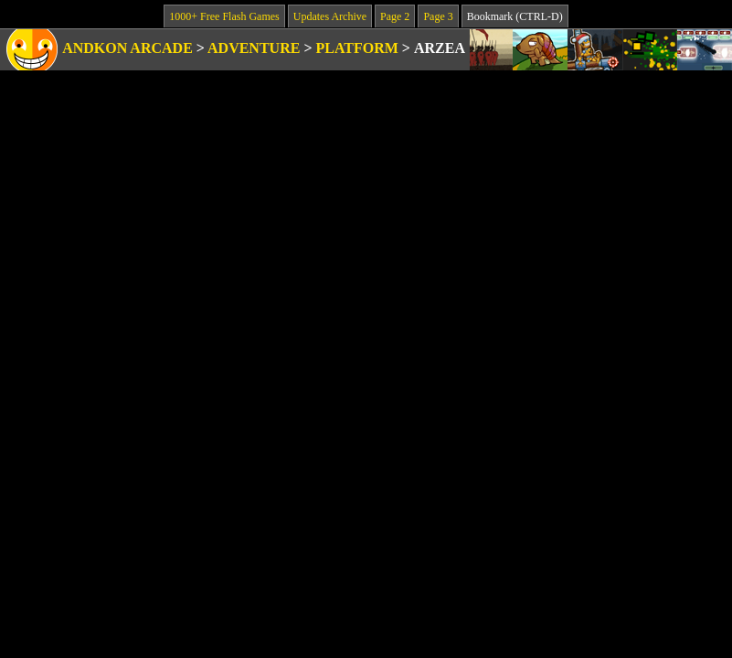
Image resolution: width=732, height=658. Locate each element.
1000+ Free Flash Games (224, 16)
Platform (357, 48)
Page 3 (437, 16)
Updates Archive (329, 16)
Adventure (253, 48)
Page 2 (394, 16)
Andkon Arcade (127, 48)
